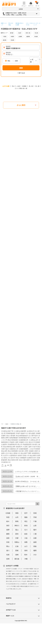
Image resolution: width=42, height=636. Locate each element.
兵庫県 (20, 36)
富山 (16, 529)
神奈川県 (28, 33)
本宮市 (34, 446)
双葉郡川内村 (23, 442)
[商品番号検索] (21, 503)
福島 (25, 517)
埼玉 (25, 521)
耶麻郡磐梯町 (11, 433)
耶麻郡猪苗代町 (24, 438)
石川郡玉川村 (5, 458)
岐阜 (25, 534)
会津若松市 (31, 431)
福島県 (6, 424)
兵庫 (34, 538)
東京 (7, 525)
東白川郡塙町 (11, 435)
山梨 (34, 525)
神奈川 (17, 525)
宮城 (34, 513)
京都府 (12, 36)
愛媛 (16, 550)
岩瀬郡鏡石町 (23, 440)
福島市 (23, 433)
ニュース (6, 465)
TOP (2, 424)
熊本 (25, 554)
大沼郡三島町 (27, 446)
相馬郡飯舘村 (14, 438)
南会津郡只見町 (34, 455)
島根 (34, 542)
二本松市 (32, 449)
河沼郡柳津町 (35, 460)
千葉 (34, 521)
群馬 (16, 521)
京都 (16, 538)
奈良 (7, 542)
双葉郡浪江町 (14, 449)
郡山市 (19, 444)
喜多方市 (32, 442)
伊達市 (18, 433)
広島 (16, 546)
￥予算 (31, 60)
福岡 (34, 550)
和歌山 (17, 542)
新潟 (25, 525)
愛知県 (4, 40)
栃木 (7, 521)
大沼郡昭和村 (12, 455)
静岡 (7, 534)
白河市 (5, 455)
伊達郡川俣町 (14, 442)
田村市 (13, 458)
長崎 (16, 554)
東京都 (11, 33)
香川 (7, 550)
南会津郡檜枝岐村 (22, 435)
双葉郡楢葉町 (23, 449)
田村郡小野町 (23, 451)
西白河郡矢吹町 (13, 460)
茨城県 (36, 36)
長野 (7, 529)
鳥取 (25, 542)
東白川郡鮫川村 (14, 453)
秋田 (7, 517)
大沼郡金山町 (33, 440)
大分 (34, 554)
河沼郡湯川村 (5, 462)
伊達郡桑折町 (12, 444)
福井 (34, 529)
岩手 (25, 513)
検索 (21, 68)
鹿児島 (17, 559)
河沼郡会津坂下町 (7, 431)
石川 (25, 529)
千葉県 (4, 36)
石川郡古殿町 (30, 433)
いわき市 (4, 440)
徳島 (34, 546)
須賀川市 (26, 455)
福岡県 (28, 36)
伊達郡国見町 (27, 444)
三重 (34, 534)
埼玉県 (36, 33)
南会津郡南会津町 (9, 446)
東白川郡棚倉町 (21, 458)
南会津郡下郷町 (26, 453)
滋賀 (7, 538)
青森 (16, 513)
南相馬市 (19, 446)
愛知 (16, 534)
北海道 (8, 513)
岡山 (7, 546)
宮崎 (7, 559)
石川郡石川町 (35, 438)
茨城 (34, 517)
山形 (16, 517)
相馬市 (20, 455)
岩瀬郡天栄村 (31, 458)
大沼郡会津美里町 (20, 431)
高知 (25, 550)
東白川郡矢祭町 (24, 460)
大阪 (25, 538)
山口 (25, 546)
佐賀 (7, 554)
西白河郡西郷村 (13, 451)
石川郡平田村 (33, 435)
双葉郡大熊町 (33, 451)
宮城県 (12, 40)
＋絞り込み (21, 73)
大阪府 (19, 33)
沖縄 (25, 559)
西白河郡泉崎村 (13, 440)
